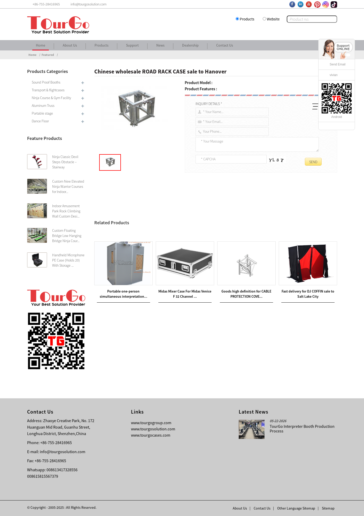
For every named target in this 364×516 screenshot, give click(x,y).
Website (273, 19)
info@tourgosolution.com (62, 451)
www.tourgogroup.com (151, 422)
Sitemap (328, 508)
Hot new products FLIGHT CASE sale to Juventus (142, 240)
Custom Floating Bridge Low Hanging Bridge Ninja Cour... (66, 235)
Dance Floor (40, 121)
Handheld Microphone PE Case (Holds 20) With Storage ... (68, 260)
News (160, 45)
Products (247, 19)
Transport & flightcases (48, 90)
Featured (48, 55)
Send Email (337, 64)
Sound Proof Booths (46, 82)
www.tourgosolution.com (153, 428)
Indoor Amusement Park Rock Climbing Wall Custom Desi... (66, 211)
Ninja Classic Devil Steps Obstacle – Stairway (65, 161)
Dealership (190, 45)
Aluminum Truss (43, 105)
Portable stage (42, 113)
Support (132, 45)
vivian (334, 75)
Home (40, 45)
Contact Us (224, 45)
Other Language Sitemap (296, 508)
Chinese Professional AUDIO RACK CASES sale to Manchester (157, 234)
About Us (70, 45)
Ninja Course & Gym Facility (51, 97)
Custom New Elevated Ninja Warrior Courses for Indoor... (68, 186)
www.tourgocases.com (150, 435)
